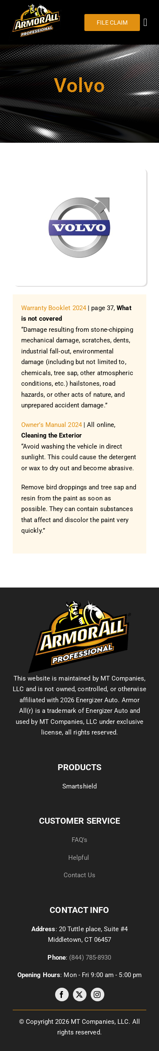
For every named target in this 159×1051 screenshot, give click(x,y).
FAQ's (80, 840)
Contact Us (80, 875)
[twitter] (79, 994)
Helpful (79, 858)
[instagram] (97, 994)
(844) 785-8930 (90, 957)
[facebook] (62, 994)
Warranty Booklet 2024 (53, 308)
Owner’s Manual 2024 (51, 425)
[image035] (79, 603)
